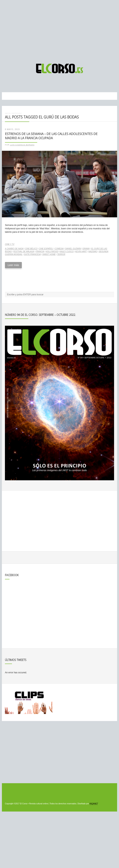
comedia (59, 249)
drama (86, 249)
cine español (46, 249)
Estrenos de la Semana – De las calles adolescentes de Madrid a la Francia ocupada (51, 136)
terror (61, 254)
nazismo (92, 251)
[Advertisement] (59, 30)
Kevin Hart (81, 251)
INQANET (94, 804)
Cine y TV (9, 244)
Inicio (7, 113)
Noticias (16, 113)
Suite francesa (32, 254)
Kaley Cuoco (67, 251)
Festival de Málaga (23, 251)
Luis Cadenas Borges (22, 145)
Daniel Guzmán (73, 249)
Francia (40, 251)
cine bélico (31, 249)
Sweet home (49, 254)
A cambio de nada (14, 249)
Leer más (13, 265)
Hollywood (52, 251)
